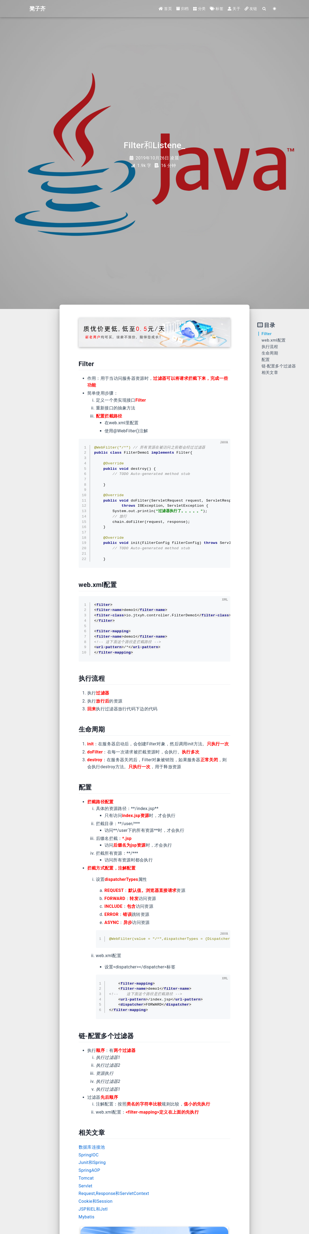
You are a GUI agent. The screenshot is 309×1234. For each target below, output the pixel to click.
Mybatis (87, 1216)
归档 (182, 8)
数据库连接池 (92, 1147)
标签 (216, 8)
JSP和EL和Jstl (93, 1209)
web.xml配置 (274, 340)
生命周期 (270, 353)
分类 (199, 8)
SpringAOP (89, 1170)
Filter (267, 333)
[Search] (264, 9)
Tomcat (86, 1178)
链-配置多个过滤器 (279, 366)
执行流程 (270, 346)
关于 (234, 8)
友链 (251, 8)
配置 (266, 359)
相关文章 (270, 372)
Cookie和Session (96, 1201)
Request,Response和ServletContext (114, 1193)
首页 (165, 8)
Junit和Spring (92, 1162)
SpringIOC (89, 1154)
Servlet (85, 1185)
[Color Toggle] (275, 9)
